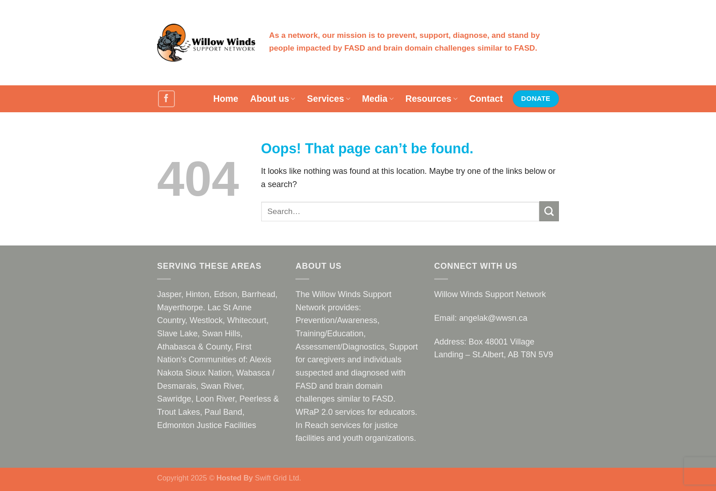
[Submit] (549, 211)
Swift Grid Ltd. (277, 478)
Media (378, 99)
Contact (486, 99)
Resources (431, 99)
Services (328, 99)
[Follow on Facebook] (166, 98)
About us (272, 99)
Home (225, 99)
